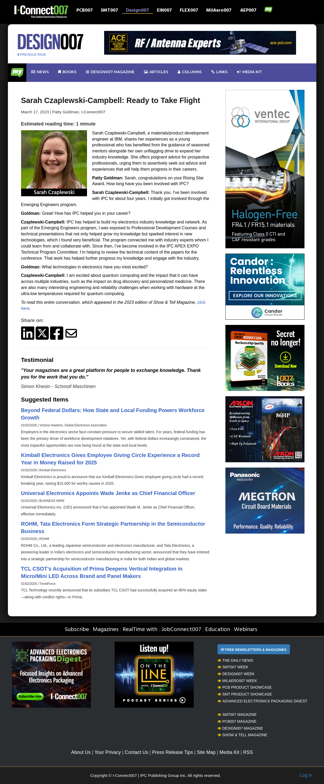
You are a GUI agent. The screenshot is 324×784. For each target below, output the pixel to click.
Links (219, 72)
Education (217, 629)
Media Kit (229, 752)
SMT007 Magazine (237, 714)
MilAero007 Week (237, 681)
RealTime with (140, 629)
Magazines (106, 629)
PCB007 (84, 11)
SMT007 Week (232, 667)
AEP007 (248, 11)
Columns (190, 72)
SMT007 (109, 11)
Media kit (249, 72)
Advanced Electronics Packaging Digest (262, 701)
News (40, 72)
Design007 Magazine (240, 728)
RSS (248, 752)
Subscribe (77, 629)
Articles (156, 72)
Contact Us (136, 752)
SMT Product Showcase (244, 694)
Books (67, 72)
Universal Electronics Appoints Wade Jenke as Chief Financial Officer (108, 493)
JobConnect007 (181, 629)
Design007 (137, 11)
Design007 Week (236, 674)
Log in (305, 775)
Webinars (245, 629)
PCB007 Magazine (237, 721)
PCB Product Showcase (244, 687)
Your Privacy (107, 752)
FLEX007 (189, 11)
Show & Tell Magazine (242, 735)
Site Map (206, 752)
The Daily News (235, 660)
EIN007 (164, 11)
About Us (81, 752)
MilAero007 (218, 11)
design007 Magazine (110, 72)
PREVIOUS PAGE (31, 55)
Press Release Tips (172, 752)
